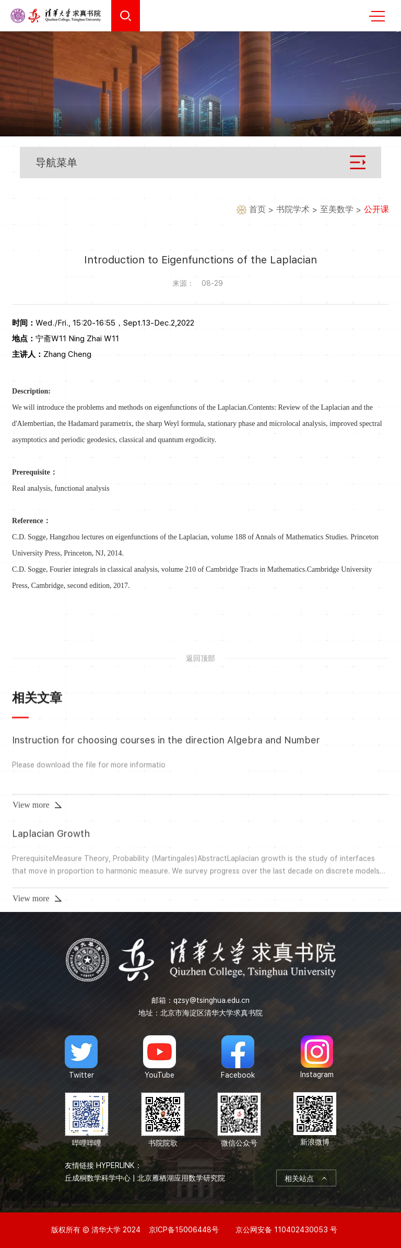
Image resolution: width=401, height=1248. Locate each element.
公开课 (376, 210)
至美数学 (336, 210)
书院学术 (293, 210)
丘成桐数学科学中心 (98, 1178)
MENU (377, 16)
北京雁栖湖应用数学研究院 (181, 1178)
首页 (257, 210)
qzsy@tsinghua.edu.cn (211, 1000)
